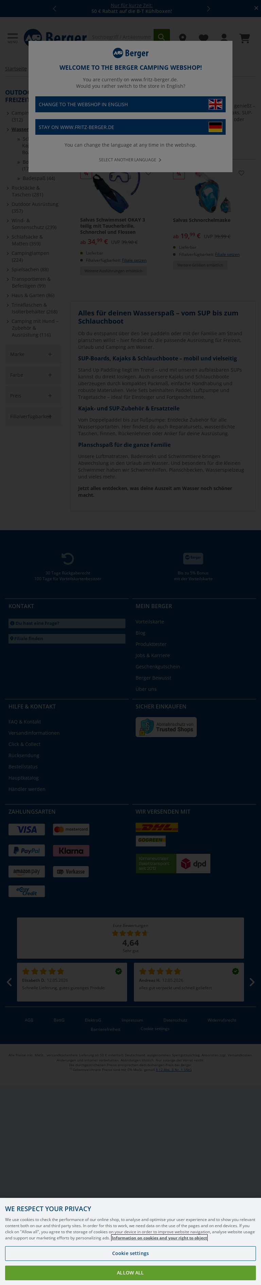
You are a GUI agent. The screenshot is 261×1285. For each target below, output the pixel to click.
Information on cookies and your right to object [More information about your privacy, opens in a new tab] (159, 1247)
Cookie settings (130, 1262)
